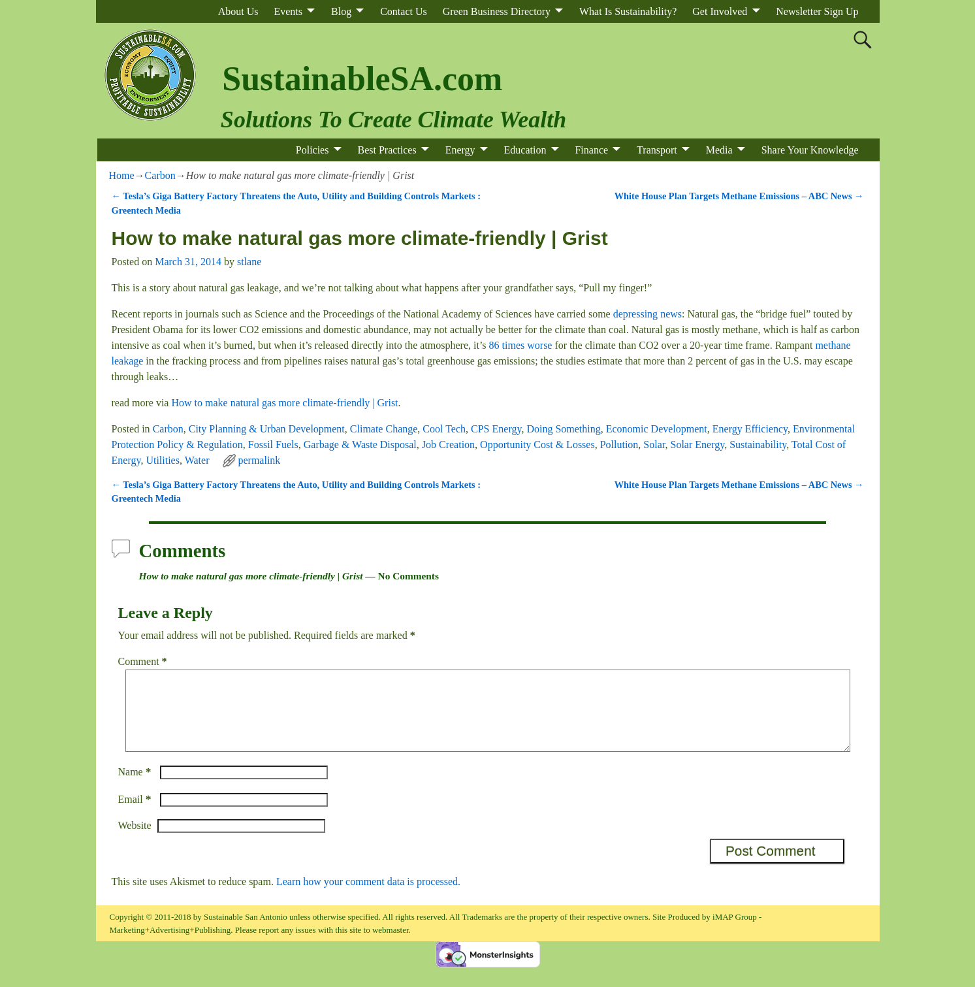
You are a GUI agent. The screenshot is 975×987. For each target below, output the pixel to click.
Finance (591, 149)
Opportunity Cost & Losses (537, 444)
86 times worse (520, 345)
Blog (341, 11)
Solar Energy (698, 444)
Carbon (160, 175)
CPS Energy (496, 428)
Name (136, 787)
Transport (657, 149)
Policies (312, 149)
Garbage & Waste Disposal (360, 444)
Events (288, 11)
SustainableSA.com (362, 78)
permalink (259, 460)
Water (197, 460)
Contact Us (403, 11)
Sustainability (757, 444)
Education (525, 149)
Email (136, 814)
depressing (635, 313)
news (671, 313)
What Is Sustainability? (628, 11)
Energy (460, 149)
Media (719, 149)
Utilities (163, 460)
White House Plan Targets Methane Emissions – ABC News (739, 196)
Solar (654, 444)
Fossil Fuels (273, 444)
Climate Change (384, 428)
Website (135, 841)
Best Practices (386, 149)
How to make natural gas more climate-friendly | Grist (284, 402)
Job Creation (448, 444)
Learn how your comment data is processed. (368, 897)
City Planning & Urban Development (267, 428)
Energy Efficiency (750, 428)
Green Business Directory (497, 11)
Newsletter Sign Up (817, 11)
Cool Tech (444, 428)
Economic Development (656, 428)
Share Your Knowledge (810, 149)
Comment (144, 661)
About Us (238, 11)
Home (122, 175)
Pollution (619, 444)
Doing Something (563, 428)
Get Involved (719, 11)
